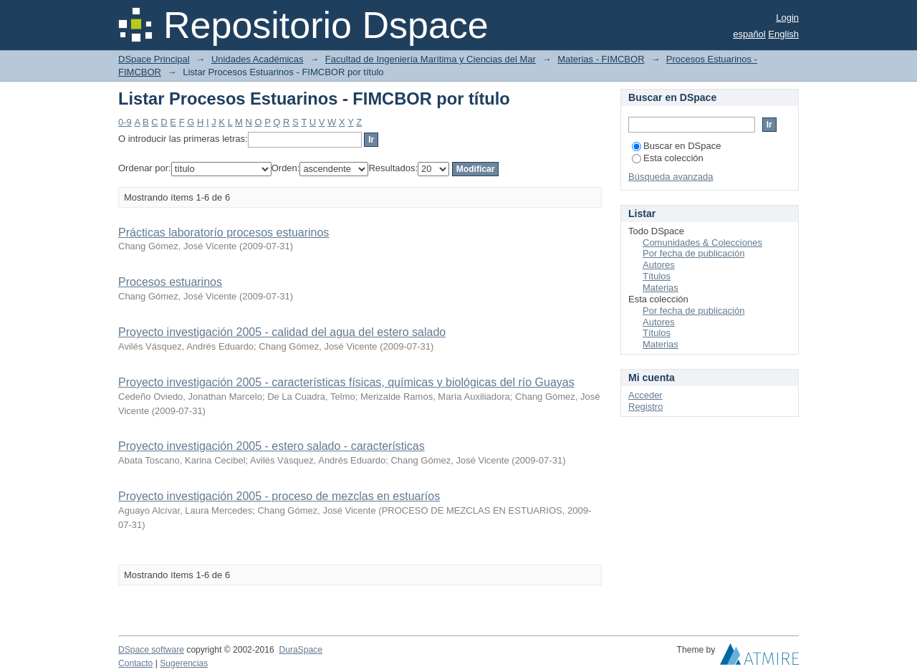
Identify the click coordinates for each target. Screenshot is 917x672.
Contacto (135, 663)
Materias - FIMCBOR (600, 59)
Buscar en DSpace (676, 145)
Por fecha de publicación (693, 253)
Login (787, 17)
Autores (659, 264)
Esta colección (668, 158)
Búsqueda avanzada (671, 176)
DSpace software (151, 650)
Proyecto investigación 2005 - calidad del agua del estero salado (282, 332)
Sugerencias (184, 663)
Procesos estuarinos (170, 282)
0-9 (125, 122)
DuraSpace (300, 650)
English (783, 34)
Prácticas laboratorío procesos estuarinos (223, 232)
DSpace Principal (154, 59)
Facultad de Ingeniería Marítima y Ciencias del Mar (430, 59)
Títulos (657, 276)
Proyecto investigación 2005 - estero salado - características (271, 446)
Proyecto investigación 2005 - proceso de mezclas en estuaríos (279, 496)
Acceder (645, 395)
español (749, 34)
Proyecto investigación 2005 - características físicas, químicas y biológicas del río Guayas (346, 382)
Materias (660, 287)
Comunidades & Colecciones (702, 242)
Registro (645, 406)
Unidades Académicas (257, 59)
